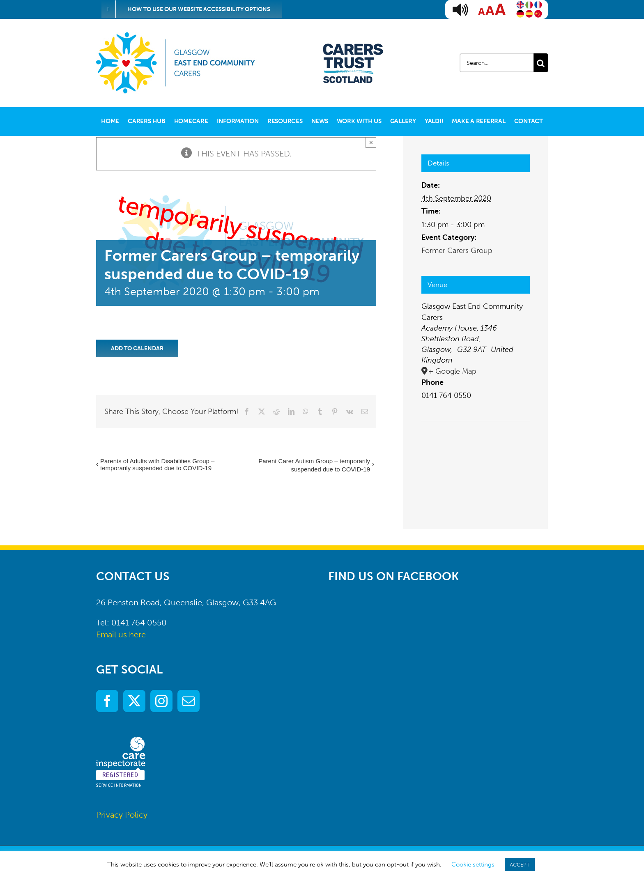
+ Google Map (452, 371)
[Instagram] (161, 701)
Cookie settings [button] (472, 864)
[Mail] (188, 701)
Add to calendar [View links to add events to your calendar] (137, 348)
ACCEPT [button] (520, 865)
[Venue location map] (475, 446)
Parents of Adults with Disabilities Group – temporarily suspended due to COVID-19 (157, 464)
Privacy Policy (121, 815)
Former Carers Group (456, 250)
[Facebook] (107, 701)
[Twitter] (134, 701)
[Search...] (497, 62)
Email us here (121, 634)
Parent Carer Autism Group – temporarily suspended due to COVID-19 (314, 465)
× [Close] (371, 142)
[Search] (541, 62)
